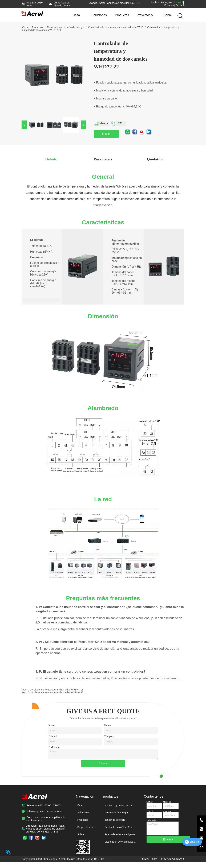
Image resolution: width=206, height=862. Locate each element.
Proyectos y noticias (145, 17)
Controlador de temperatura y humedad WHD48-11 (55, 689)
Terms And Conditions (171, 858)
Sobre (168, 15)
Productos (122, 15)
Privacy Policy (148, 858)
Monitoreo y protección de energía (65, 27)
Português (166, 2)
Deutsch (180, 5)
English (155, 2)
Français (169, 5)
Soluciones (99, 15)
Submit (103, 763)
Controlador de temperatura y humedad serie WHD (115, 27)
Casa (76, 15)
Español (178, 2)
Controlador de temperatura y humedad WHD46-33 (55, 692)
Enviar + (168, 839)
